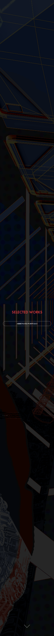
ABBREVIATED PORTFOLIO (27, 324)
